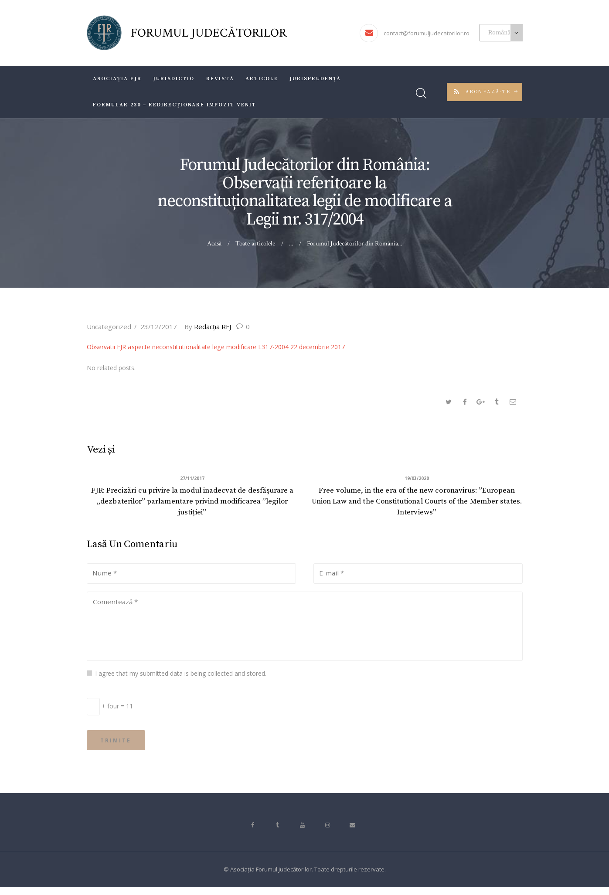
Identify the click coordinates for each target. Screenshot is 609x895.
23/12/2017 (158, 326)
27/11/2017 (192, 479)
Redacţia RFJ (210, 326)
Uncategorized (109, 326)
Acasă (215, 243)
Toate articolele (255, 243)
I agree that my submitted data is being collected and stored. (180, 678)
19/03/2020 (417, 479)
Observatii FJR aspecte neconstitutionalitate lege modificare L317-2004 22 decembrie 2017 (215, 347)
